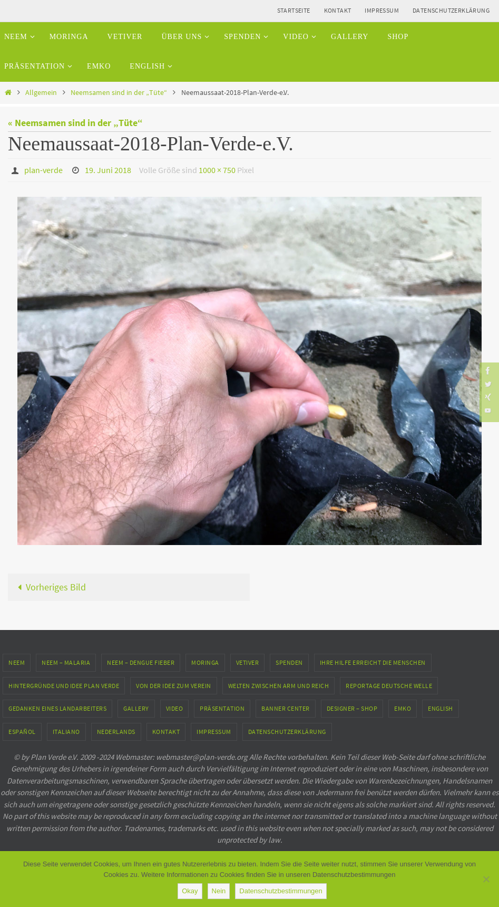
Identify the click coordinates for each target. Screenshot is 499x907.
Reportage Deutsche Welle (389, 685)
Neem (16, 662)
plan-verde (43, 170)
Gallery (136, 708)
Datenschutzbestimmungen (280, 891)
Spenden (289, 662)
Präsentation (222, 708)
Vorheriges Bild (49, 586)
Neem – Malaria (66, 662)
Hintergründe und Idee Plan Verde (63, 685)
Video (174, 708)
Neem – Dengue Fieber (140, 662)
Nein (219, 891)
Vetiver (247, 662)
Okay (190, 891)
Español (22, 731)
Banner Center (285, 708)
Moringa (205, 662)
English (440, 708)
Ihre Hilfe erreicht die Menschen (373, 662)
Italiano (66, 731)
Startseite (293, 10)
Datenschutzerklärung (451, 10)
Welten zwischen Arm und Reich (278, 685)
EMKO (402, 708)
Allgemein (41, 92)
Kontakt (337, 10)
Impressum (382, 10)
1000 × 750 (217, 170)
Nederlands (116, 731)
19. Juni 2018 (108, 170)
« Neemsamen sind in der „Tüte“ (75, 123)
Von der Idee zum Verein (173, 685)
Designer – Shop (352, 708)
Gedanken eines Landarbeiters (57, 708)
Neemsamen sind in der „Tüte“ (119, 92)
